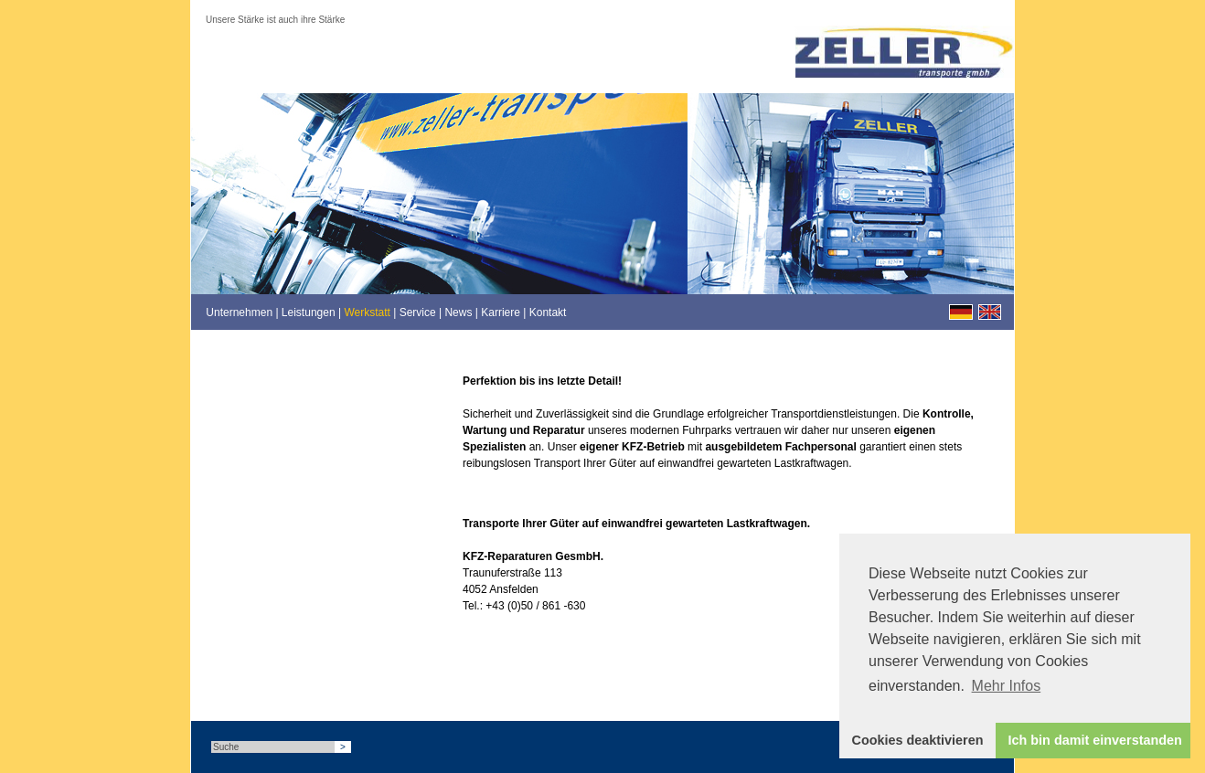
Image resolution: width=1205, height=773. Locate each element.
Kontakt (548, 312)
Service (418, 312)
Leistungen (309, 312)
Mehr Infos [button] (1006, 686)
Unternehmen (239, 312)
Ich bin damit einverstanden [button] (1095, 740)
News (458, 312)
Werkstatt (366, 312)
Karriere (500, 312)
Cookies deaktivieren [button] (918, 740)
